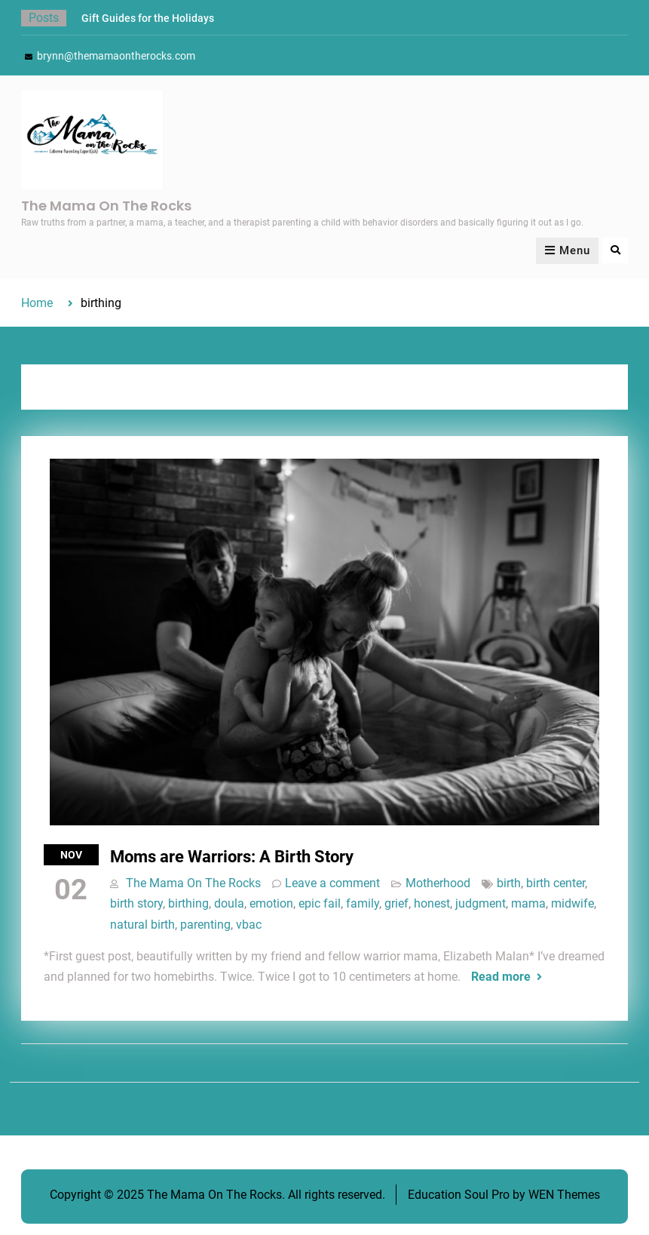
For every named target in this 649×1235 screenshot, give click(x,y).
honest (432, 903)
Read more (501, 976)
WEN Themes (564, 1194)
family (362, 903)
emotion (271, 903)
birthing (188, 903)
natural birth (142, 924)
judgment (480, 903)
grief (396, 903)
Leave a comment (332, 883)
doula (229, 903)
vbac (249, 924)
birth (509, 883)
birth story (136, 903)
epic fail (319, 903)
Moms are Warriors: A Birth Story (232, 856)
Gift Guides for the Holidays (147, 18)
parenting (205, 924)
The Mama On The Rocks (106, 205)
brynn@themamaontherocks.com (116, 56)
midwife (572, 903)
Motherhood (438, 883)
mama (528, 903)
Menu (567, 250)
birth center (555, 883)
